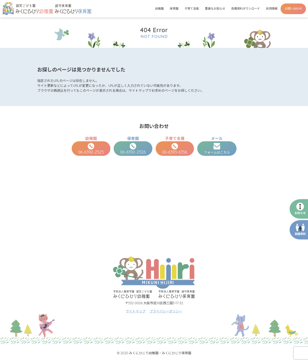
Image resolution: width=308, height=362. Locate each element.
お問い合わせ (293, 8)
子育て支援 (192, 8)
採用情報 (271, 8)
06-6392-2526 (133, 149)
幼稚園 (159, 8)
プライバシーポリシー (165, 311)
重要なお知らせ (215, 8)
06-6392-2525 (91, 149)
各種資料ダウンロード (245, 8)
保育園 (174, 8)
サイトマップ (135, 311)
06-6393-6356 (174, 149)
